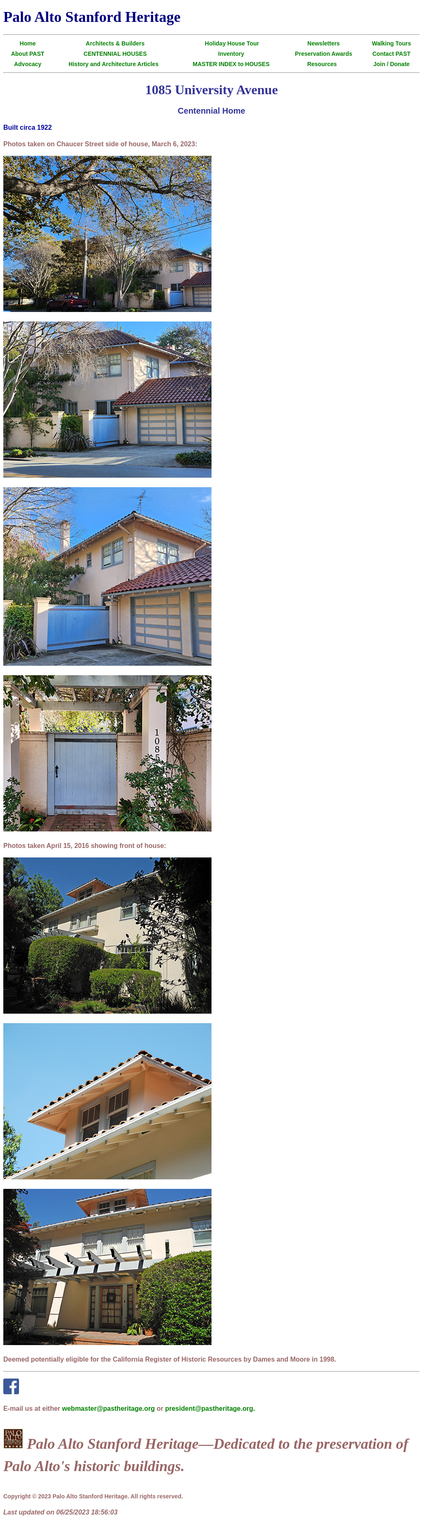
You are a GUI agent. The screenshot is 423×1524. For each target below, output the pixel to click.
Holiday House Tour (232, 43)
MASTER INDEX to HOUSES (231, 64)
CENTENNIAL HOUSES (115, 53)
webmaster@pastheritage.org (108, 1408)
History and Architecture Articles (114, 64)
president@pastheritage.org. (210, 1408)
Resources (322, 64)
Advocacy (27, 64)
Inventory (231, 53)
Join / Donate (391, 64)
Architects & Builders (115, 43)
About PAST (28, 53)
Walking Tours (391, 43)
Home (28, 43)
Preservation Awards (323, 53)
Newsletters (323, 43)
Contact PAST (391, 53)
